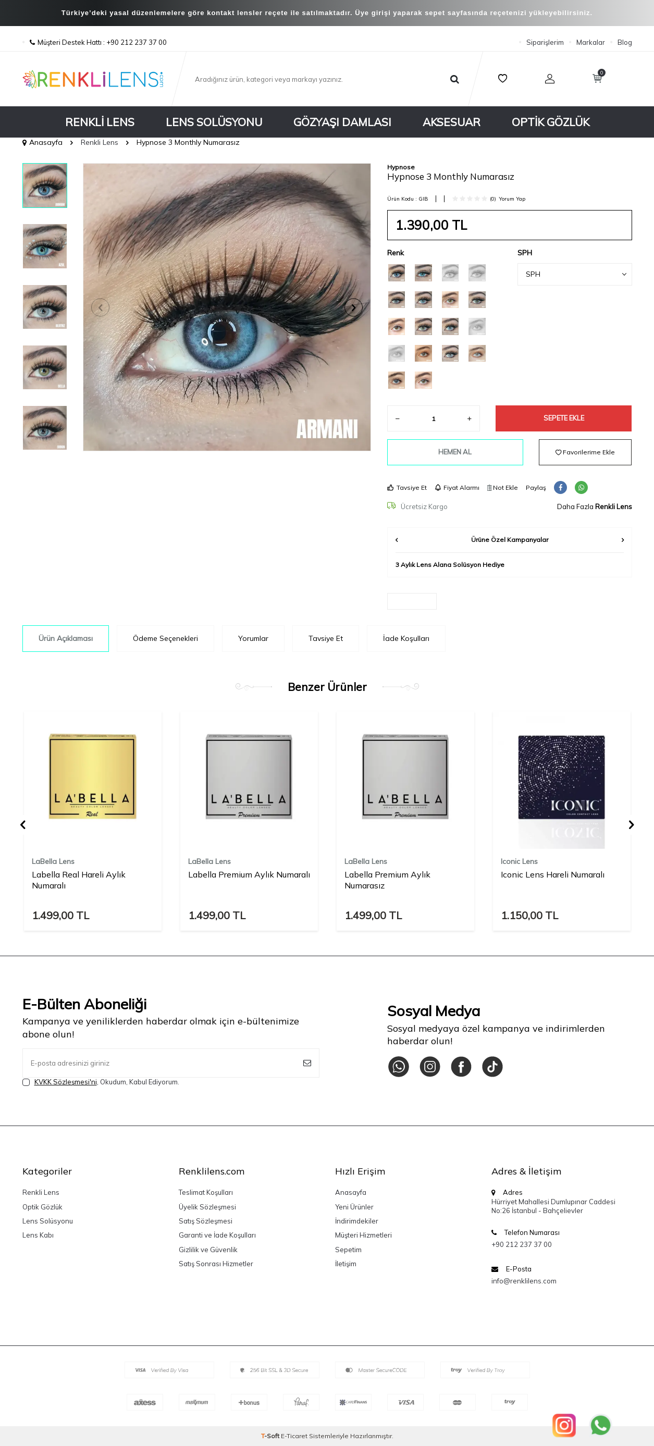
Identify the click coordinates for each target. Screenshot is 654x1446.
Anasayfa (42, 142)
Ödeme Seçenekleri (165, 638)
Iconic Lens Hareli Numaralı (552, 874)
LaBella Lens (53, 861)
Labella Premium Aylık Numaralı (249, 874)
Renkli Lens (99, 122)
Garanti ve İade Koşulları (217, 1235)
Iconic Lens (519, 861)
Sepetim (348, 1249)
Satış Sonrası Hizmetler (216, 1263)
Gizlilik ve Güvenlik (208, 1249)
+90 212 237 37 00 (521, 1244)
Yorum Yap (512, 198)
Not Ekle (502, 487)
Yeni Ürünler (354, 1207)
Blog (625, 42)
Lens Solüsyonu (214, 122)
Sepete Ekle (564, 418)
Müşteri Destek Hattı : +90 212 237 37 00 (94, 42)
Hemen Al (455, 452)
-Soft (271, 1436)
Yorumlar (253, 638)
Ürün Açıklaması (66, 638)
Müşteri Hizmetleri (363, 1235)
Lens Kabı (38, 1235)
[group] (227, 307)
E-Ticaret (294, 1436)
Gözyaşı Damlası (342, 122)
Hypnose (401, 167)
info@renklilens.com (524, 1281)
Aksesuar (451, 122)
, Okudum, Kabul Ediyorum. (100, 1082)
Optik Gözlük (550, 122)
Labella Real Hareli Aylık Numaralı (79, 880)
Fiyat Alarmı (457, 487)
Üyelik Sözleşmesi (207, 1207)
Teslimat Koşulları (206, 1192)
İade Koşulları (406, 638)
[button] (100, 307)
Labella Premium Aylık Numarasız (387, 880)
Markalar (590, 42)
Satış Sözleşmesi (205, 1221)
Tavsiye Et (407, 487)
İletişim (345, 1263)
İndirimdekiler (356, 1221)
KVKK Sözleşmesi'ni (65, 1082)
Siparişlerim (545, 42)
